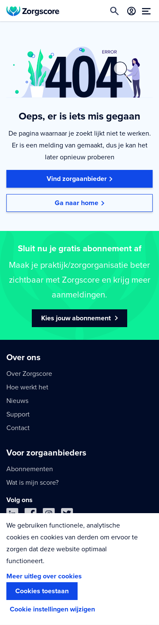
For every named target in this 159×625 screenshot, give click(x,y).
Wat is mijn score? (32, 482)
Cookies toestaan (42, 591)
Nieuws (17, 401)
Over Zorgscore (29, 373)
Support (18, 414)
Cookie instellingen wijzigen (52, 609)
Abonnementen (29, 469)
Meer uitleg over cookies (44, 576)
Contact (18, 428)
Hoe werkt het (27, 387)
